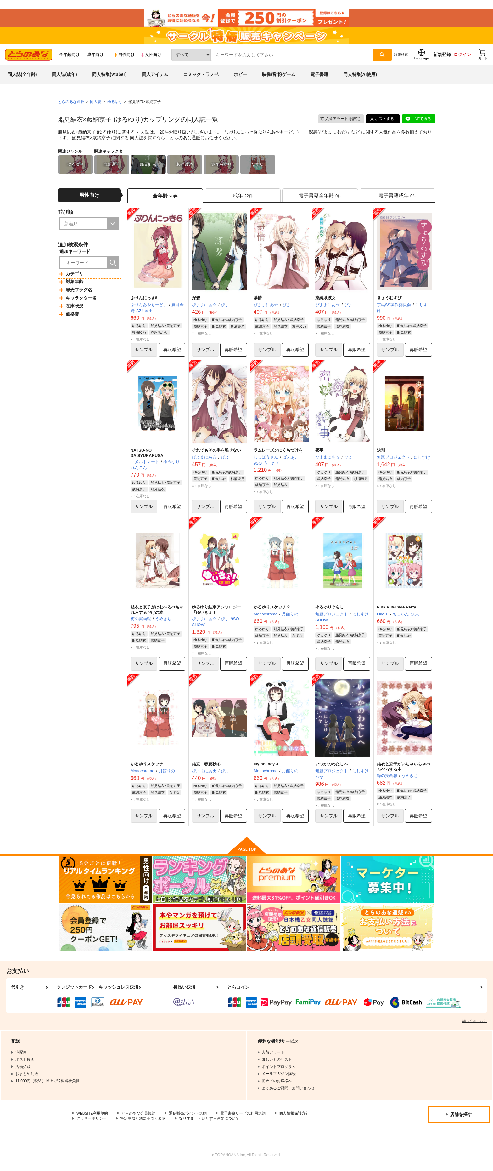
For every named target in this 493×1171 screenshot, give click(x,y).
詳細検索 (401, 57)
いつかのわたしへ (331, 768)
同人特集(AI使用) (360, 76)
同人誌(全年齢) (22, 76)
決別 (381, 453)
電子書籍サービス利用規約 (243, 1117)
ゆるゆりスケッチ (147, 768)
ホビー (240, 76)
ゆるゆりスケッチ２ (272, 610)
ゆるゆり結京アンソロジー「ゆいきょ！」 (216, 613)
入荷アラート (340, 121)
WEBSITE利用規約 (92, 1117)
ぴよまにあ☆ (332, 134)
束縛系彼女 (325, 301)
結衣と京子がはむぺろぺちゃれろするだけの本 (157, 613)
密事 (319, 453)
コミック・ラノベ (201, 76)
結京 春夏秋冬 (206, 768)
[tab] (243, 198)
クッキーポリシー (91, 1123)
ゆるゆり (128, 121)
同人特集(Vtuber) (109, 76)
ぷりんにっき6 (241, 134)
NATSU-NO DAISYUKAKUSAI (148, 456)
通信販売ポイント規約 (188, 1117)
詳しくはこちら (474, 1025)
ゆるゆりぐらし (329, 610)
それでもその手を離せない (216, 453)
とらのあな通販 (71, 104)
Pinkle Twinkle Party (396, 610)
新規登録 (442, 57)
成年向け (95, 57)
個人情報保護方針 (295, 1117)
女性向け (150, 57)
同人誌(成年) (64, 76)
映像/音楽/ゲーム (278, 76)
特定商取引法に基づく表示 (142, 1123)
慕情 (258, 301)
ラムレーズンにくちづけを (278, 453)
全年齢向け (69, 57)
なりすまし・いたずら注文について (209, 1123)
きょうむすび (389, 301)
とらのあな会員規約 (139, 1117)
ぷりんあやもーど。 (277, 134)
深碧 (313, 134)
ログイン (462, 57)
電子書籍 (319, 76)
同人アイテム (155, 76)
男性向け (124, 57)
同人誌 (95, 104)
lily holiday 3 (266, 768)
